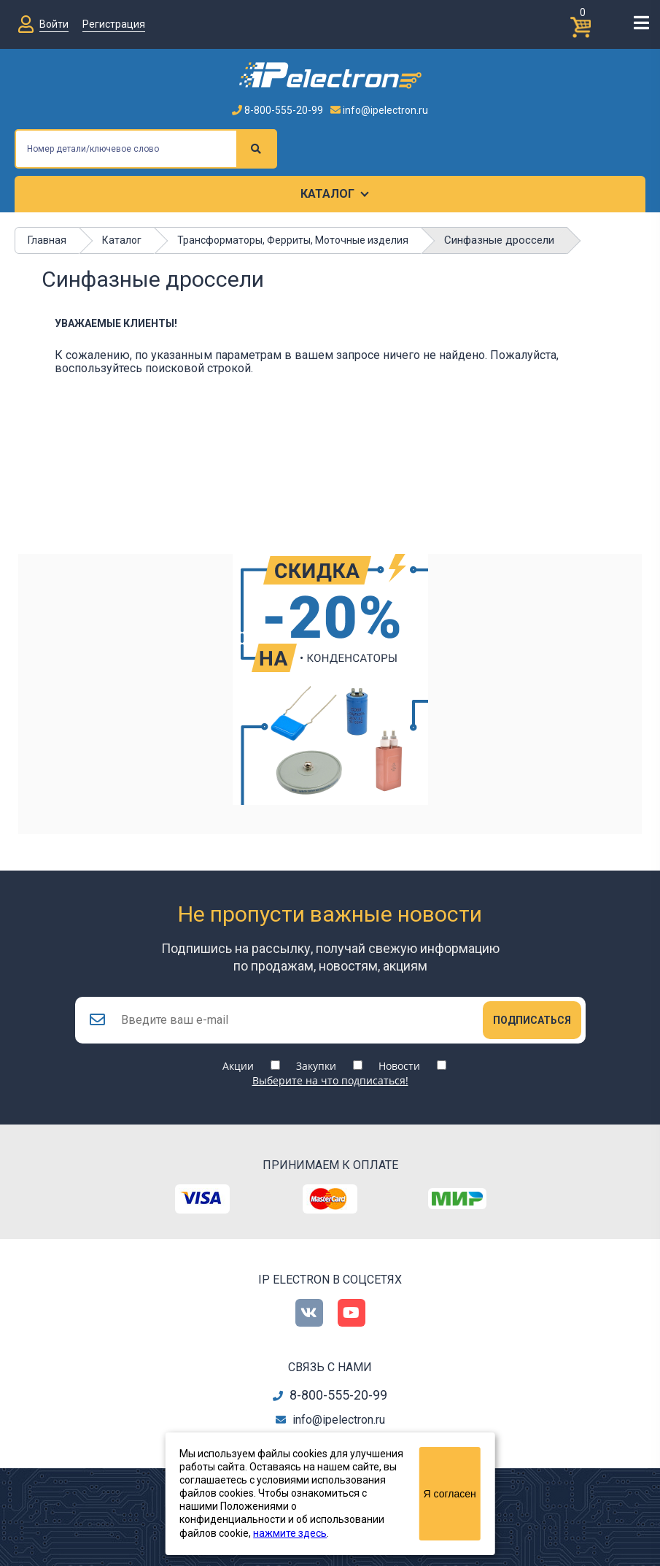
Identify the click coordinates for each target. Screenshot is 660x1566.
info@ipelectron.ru (379, 110)
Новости (399, 1066)
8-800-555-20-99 (277, 110)
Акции (238, 1066)
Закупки (316, 1066)
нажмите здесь (290, 1533)
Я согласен (450, 1494)
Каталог (327, 194)
